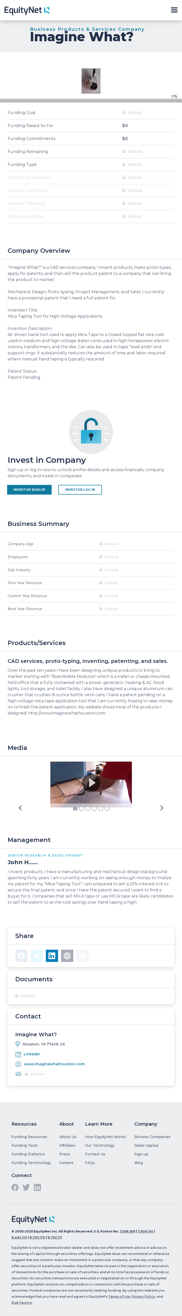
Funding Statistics (28, 1154)
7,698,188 (127, 1231)
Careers (66, 1162)
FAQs (90, 1162)
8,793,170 (37, 1237)
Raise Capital (146, 1145)
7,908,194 (145, 1231)
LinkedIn (32, 1054)
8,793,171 (55, 1237)
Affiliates (67, 1145)
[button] (20, 808)
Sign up (141, 1154)
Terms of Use (119, 1296)
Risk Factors (21, 1303)
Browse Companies (152, 1137)
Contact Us (95, 1154)
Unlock (135, 112)
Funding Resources (29, 1137)
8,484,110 (19, 1237)
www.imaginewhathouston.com (54, 1064)
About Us (67, 1137)
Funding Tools (24, 1145)
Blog (138, 1162)
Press (64, 1154)
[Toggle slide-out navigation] (174, 10)
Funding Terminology (31, 1162)
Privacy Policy (143, 1296)
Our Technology (100, 1145)
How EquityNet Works (105, 1137)
